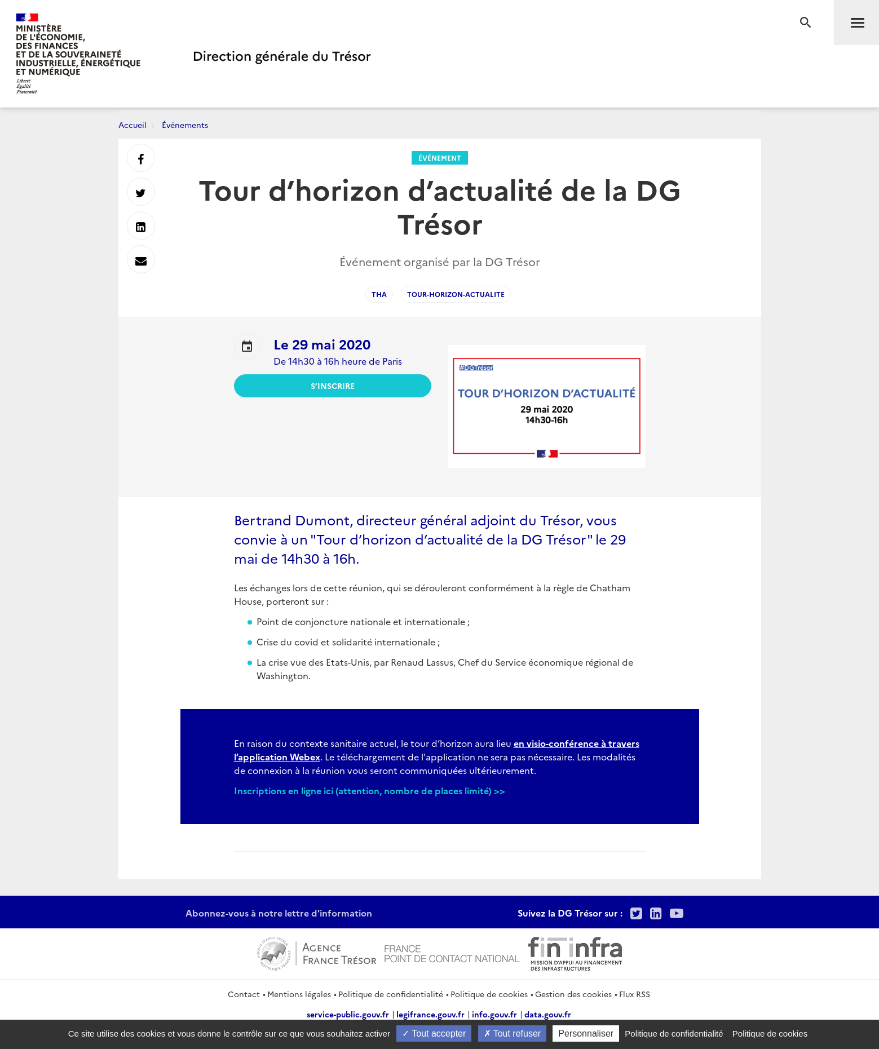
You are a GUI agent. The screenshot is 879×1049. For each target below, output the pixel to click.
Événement (439, 157)
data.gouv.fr (547, 1014)
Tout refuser (512, 1033)
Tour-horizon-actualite (456, 294)
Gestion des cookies (573, 993)
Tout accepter (434, 1033)
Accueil (132, 124)
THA (379, 294)
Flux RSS (634, 993)
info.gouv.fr (494, 1014)
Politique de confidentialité (390, 993)
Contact (244, 993)
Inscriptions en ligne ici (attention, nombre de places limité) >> (369, 790)
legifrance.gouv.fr (430, 1014)
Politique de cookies (489, 993)
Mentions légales (299, 993)
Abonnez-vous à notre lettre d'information (278, 912)
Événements (185, 124)
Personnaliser (585, 1033)
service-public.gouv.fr (348, 1014)
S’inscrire (333, 385)
